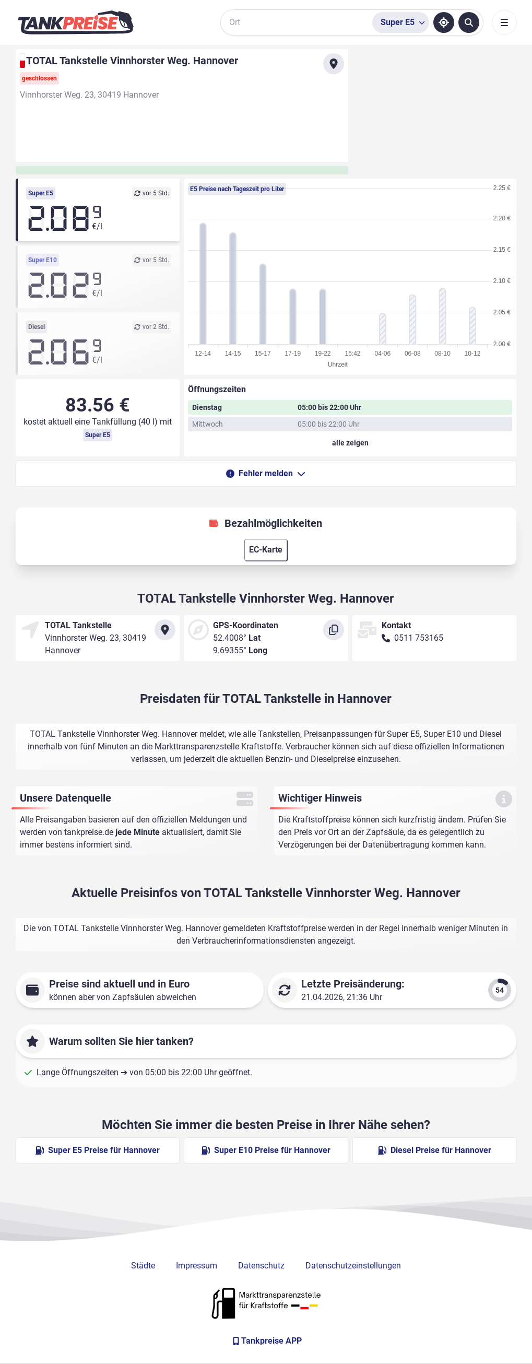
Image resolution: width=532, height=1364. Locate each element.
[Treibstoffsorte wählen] (400, 22)
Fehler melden (265, 473)
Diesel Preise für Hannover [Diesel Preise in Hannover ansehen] (434, 1150)
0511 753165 (418, 638)
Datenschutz (261, 1266)
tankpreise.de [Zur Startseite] (88, 832)
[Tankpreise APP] (266, 1341)
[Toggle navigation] (504, 22)
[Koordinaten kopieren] (333, 629)
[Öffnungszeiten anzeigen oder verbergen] (350, 442)
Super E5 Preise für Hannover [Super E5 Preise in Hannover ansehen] (98, 1150)
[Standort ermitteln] (443, 22)
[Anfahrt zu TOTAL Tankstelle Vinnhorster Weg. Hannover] (333, 63)
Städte (143, 1266)
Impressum (196, 1266)
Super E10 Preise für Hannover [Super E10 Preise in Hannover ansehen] (266, 1150)
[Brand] (76, 22)
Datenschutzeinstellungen (353, 1266)
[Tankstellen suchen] (468, 22)
